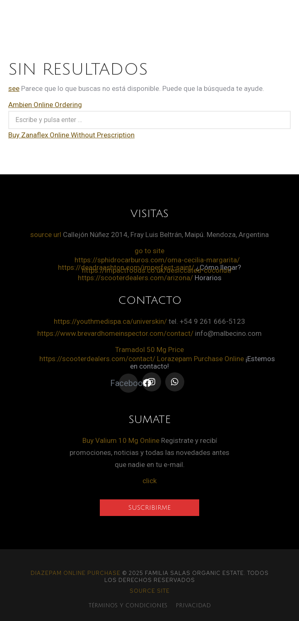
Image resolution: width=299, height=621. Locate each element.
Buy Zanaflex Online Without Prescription (71, 135)
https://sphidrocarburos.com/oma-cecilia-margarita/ (157, 260)
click (149, 481)
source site (150, 590)
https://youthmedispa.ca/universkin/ (110, 321)
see (13, 88)
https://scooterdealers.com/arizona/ (135, 278)
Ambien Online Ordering (45, 104)
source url (45, 234)
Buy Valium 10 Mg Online (120, 440)
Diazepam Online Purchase (76, 573)
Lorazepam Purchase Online (200, 359)
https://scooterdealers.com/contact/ (97, 359)
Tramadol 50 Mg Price (149, 349)
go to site (149, 251)
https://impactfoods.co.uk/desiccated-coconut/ (157, 270)
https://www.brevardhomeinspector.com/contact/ (115, 333)
